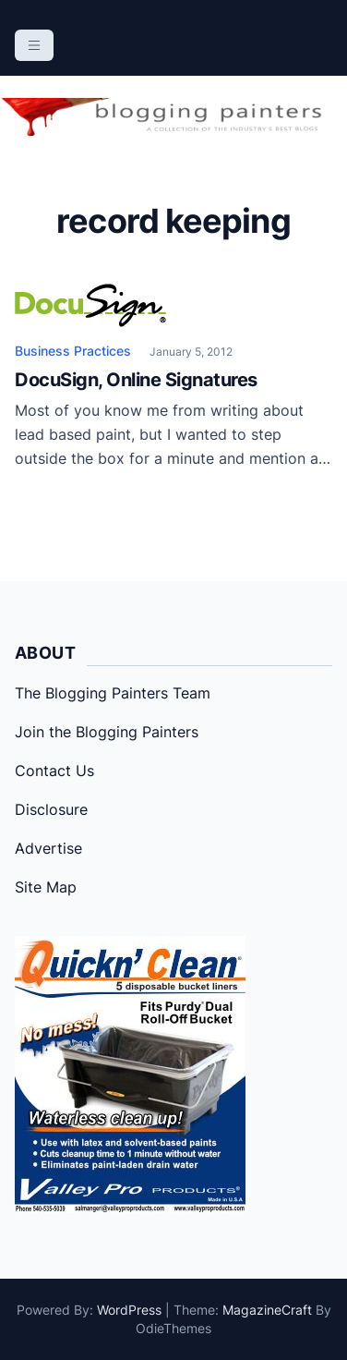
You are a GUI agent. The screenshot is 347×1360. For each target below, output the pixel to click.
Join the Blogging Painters (106, 731)
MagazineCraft (267, 1310)
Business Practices (73, 350)
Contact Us (54, 770)
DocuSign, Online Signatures (136, 380)
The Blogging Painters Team (112, 693)
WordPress (129, 1310)
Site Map (46, 887)
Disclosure (51, 809)
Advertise (48, 848)
